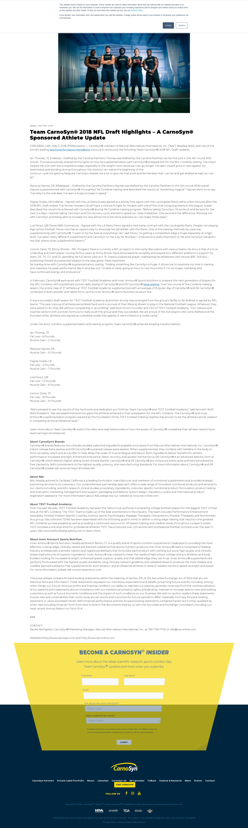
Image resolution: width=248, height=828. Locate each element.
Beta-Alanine (139, 822)
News (33, 126)
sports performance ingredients (70, 149)
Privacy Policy (137, 10)
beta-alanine (151, 284)
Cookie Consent (124, 822)
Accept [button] (168, 25)
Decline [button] (182, 25)
